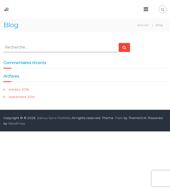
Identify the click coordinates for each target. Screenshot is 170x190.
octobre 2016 (19, 89)
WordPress (16, 123)
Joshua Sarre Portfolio (54, 118)
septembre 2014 (22, 97)
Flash (119, 118)
